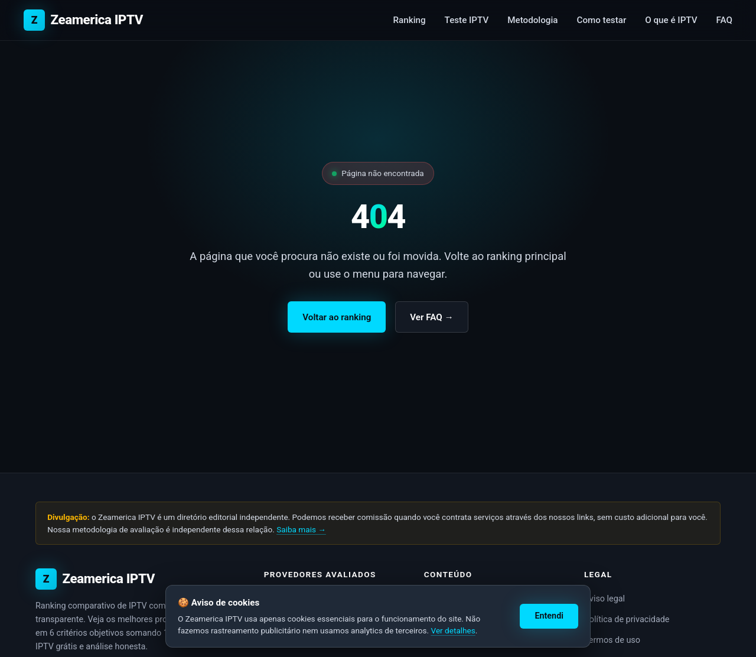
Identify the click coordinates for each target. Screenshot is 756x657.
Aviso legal (604, 599)
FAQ (724, 20)
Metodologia (532, 20)
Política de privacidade (627, 619)
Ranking (409, 20)
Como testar (601, 20)
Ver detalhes (453, 630)
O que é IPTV (671, 20)
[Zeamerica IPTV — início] (83, 20)
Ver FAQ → (431, 317)
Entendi (549, 616)
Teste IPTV (467, 20)
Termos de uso (612, 640)
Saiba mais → (301, 529)
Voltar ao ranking (336, 317)
